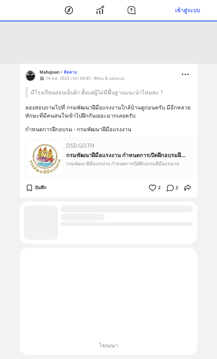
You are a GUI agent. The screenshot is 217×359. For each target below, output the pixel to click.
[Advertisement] (108, 43)
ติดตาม (70, 72)
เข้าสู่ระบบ (187, 10)
